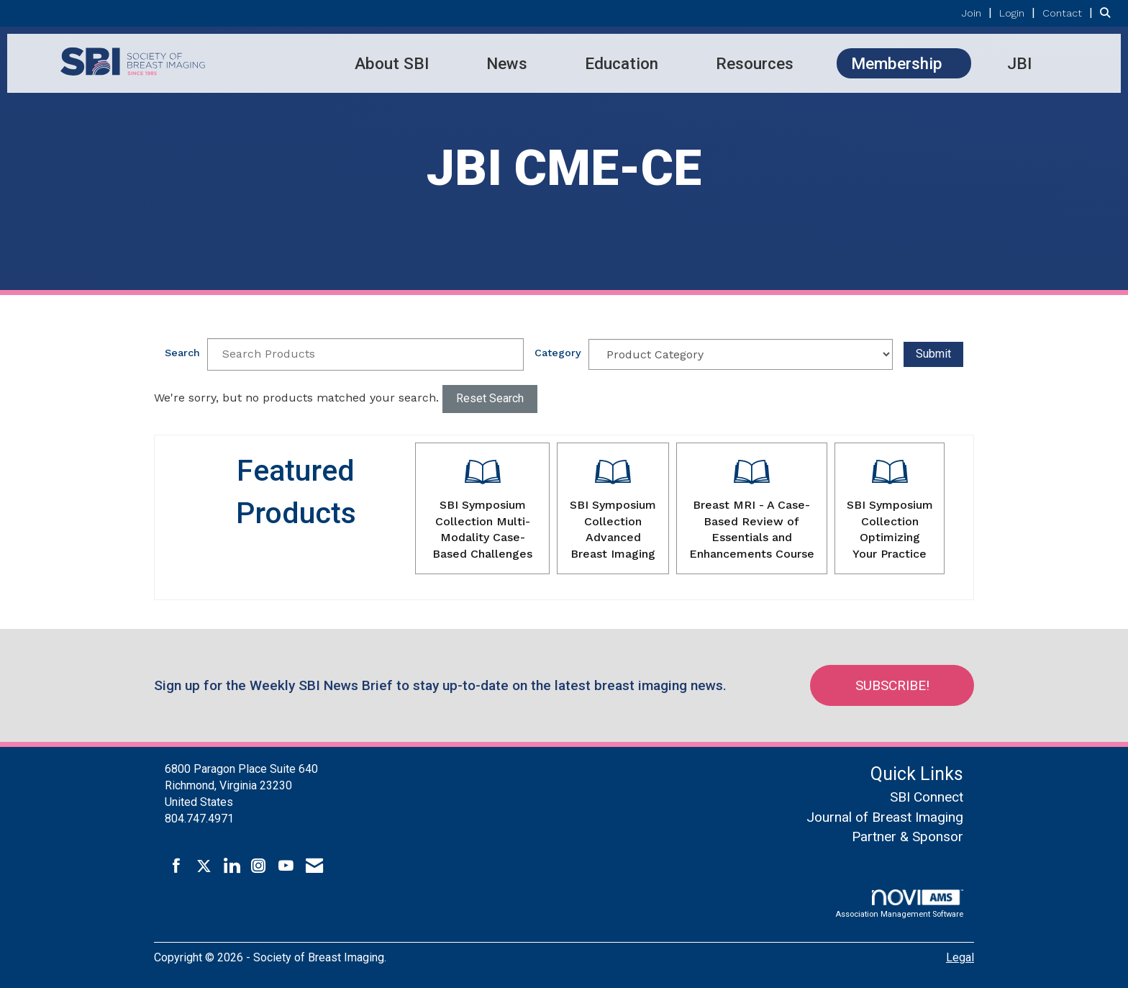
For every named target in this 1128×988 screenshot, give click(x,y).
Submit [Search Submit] (933, 354)
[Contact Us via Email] (314, 866)
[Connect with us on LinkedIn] (231, 866)
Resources (754, 63)
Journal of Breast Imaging (884, 817)
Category (558, 352)
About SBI (392, 63)
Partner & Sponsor (907, 836)
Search (182, 352)
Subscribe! (892, 685)
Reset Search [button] (490, 398)
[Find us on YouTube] (286, 866)
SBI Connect (926, 797)
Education (621, 63)
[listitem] (979, 12)
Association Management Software (899, 904)
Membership (896, 63)
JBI (1019, 63)
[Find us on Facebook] (176, 866)
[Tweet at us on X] (204, 866)
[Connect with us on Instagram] (258, 866)
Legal (960, 957)
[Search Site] (1108, 12)
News (506, 63)
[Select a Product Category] (740, 354)
